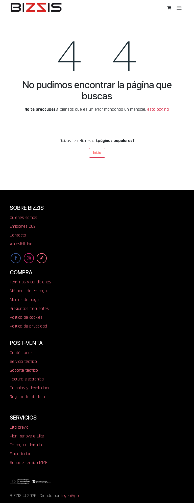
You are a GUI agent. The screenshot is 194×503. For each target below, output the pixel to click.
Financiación (20, 454)
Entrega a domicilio (26, 445)
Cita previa (19, 427)
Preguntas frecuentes (29, 308)
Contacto (18, 235)
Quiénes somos (23, 217)
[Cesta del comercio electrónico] (169, 8)
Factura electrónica (27, 379)
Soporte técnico (24, 370)
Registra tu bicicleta (27, 397)
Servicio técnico (23, 361)
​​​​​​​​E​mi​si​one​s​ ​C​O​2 (23, 226)
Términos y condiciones (30, 282)
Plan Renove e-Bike (27, 436)
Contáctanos (21, 353)
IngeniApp (70, 495)
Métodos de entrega (28, 291)
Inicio (97, 152)
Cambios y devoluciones (31, 388)
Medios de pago (24, 300)
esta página (158, 109)
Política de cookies (26, 317)
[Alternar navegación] (179, 7)
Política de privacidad (28, 326)
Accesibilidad (21, 244)
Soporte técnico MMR (28, 462)
